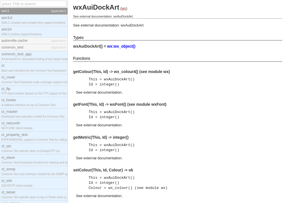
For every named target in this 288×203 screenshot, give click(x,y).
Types (78, 37)
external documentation (103, 92)
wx (124, 8)
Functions (81, 58)
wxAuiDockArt (132, 25)
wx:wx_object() (121, 46)
